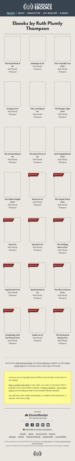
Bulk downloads (33, 437)
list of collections (43, 363)
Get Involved (50, 13)
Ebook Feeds (48, 437)
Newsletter (34, 13)
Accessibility (60, 437)
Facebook (32, 424)
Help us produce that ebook (19, 385)
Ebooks (11, 13)
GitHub (21, 437)
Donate (64, 13)
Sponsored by (37, 411)
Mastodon (42, 424)
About (21, 13)
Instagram (37, 424)
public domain (48, 441)
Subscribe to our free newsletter (38, 429)
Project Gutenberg (48, 388)
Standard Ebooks (37, 6)
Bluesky (48, 424)
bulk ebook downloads (24, 363)
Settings (12, 437)
